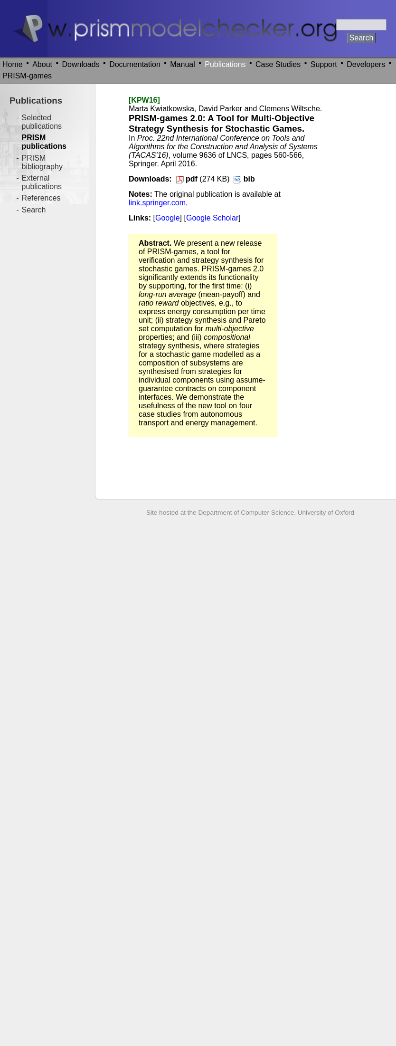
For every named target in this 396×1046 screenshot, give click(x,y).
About (42, 64)
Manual (182, 64)
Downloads (81, 64)
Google (167, 218)
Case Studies (278, 64)
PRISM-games (27, 76)
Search (34, 210)
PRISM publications (44, 142)
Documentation (134, 64)
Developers (366, 64)
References (41, 198)
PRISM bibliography (42, 162)
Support (324, 64)
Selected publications (42, 122)
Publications (225, 64)
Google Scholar (212, 218)
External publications (42, 182)
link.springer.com (157, 203)
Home (12, 64)
